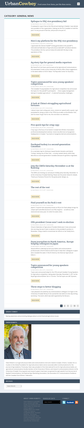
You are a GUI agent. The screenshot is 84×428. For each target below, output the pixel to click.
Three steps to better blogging (46, 282)
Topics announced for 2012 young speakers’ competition (52, 79)
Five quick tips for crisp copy (45, 121)
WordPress (33, 426)
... (71, 302)
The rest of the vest (40, 183)
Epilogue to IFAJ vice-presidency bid (48, 17)
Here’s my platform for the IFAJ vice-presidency (54, 36)
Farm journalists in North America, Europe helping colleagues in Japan (52, 238)
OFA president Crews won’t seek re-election (52, 218)
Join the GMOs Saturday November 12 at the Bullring (52, 162)
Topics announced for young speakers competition (49, 262)
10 (74, 302)
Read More (35, 31)
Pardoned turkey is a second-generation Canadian (50, 141)
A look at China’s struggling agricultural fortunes (51, 100)
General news (50, 20)
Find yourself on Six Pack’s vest (46, 198)
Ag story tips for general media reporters (51, 58)
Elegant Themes (16, 426)
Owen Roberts (35, 20)
